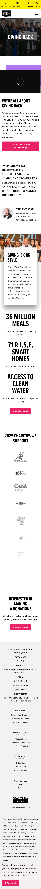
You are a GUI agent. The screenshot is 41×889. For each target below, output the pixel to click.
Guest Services (20, 778)
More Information (19, 875)
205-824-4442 (20, 678)
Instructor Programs (20, 719)
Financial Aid (20, 736)
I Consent (10, 883)
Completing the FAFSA (20, 739)
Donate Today (20, 411)
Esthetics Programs (20, 716)
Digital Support (20, 767)
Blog (20, 781)
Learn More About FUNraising (21, 146)
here (35, 616)
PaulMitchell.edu (23, 805)
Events (20, 785)
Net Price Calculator (20, 743)
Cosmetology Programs (20, 712)
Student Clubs (21, 763)
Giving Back (20, 760)
